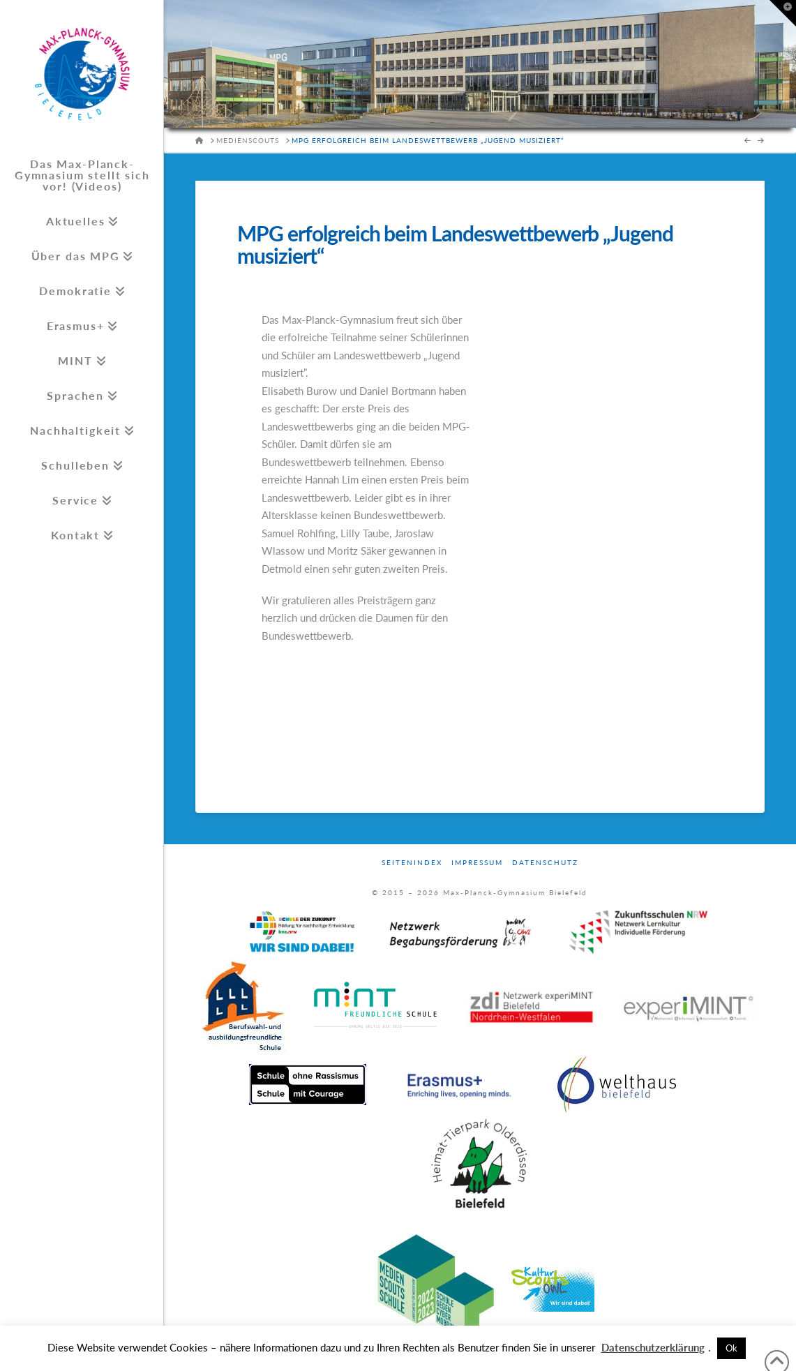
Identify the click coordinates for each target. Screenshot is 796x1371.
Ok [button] (731, 1348)
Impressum (477, 862)
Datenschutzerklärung (653, 1347)
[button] (782, 13)
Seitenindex (412, 862)
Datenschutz (545, 862)
